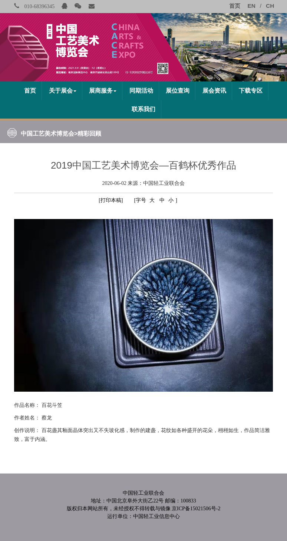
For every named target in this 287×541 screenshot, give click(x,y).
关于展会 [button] (62, 90)
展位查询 (177, 90)
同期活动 (141, 90)
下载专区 (251, 90)
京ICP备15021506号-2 (196, 508)
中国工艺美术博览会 (47, 133)
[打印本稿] (111, 200)
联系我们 (143, 109)
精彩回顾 (89, 133)
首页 (30, 90)
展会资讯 (214, 90)
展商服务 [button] (102, 90)
